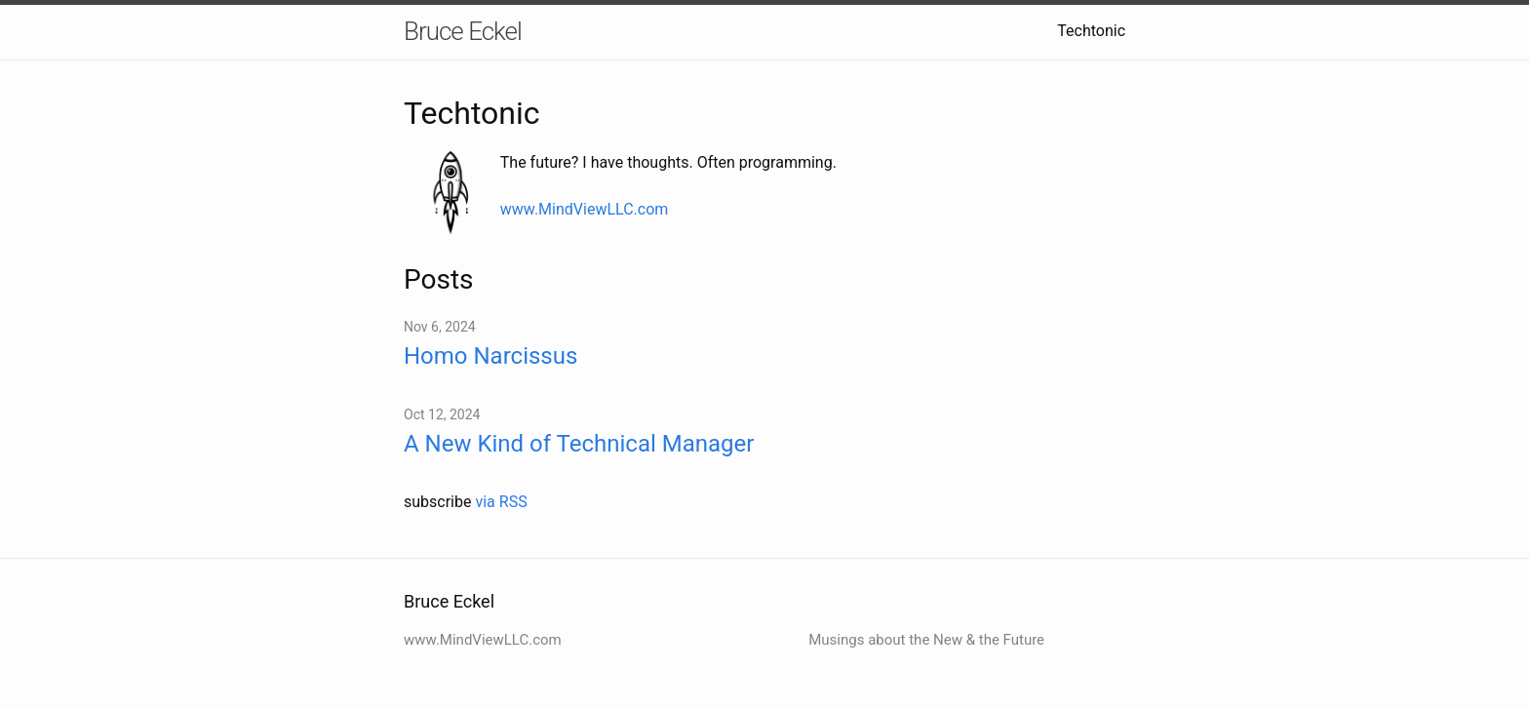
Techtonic (1091, 30)
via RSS (501, 501)
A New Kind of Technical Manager (579, 443)
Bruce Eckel (463, 31)
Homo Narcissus (490, 356)
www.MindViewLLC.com (584, 209)
